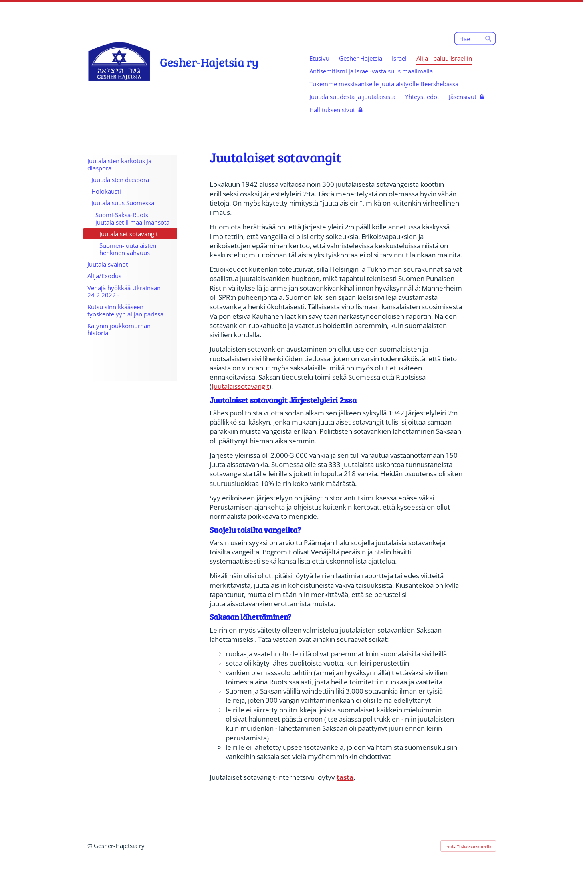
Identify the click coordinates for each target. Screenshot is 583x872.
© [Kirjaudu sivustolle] (90, 846)
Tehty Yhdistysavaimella (468, 846)
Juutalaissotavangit (240, 386)
